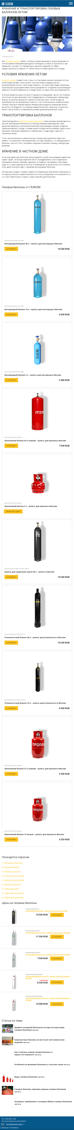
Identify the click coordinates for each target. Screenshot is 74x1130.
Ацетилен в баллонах (13, 863)
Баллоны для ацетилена (34, 974)
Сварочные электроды (14, 893)
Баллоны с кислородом (14, 880)
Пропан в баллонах (12, 884)
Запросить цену (13, 511)
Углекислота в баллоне (14, 876)
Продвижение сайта (14, 1124)
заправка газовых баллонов (31, 121)
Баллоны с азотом (12, 871)
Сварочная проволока (13, 897)
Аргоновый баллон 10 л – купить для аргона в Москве (48, 955)
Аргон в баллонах (12, 867)
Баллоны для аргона (33, 931)
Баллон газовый (9, 80)
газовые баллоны (13, 61)
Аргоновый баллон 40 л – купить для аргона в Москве (48, 933)
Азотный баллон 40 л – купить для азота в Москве (46, 911)
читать (35, 1030)
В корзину (11, 249)
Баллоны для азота (32, 909)
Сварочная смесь (11, 888)
